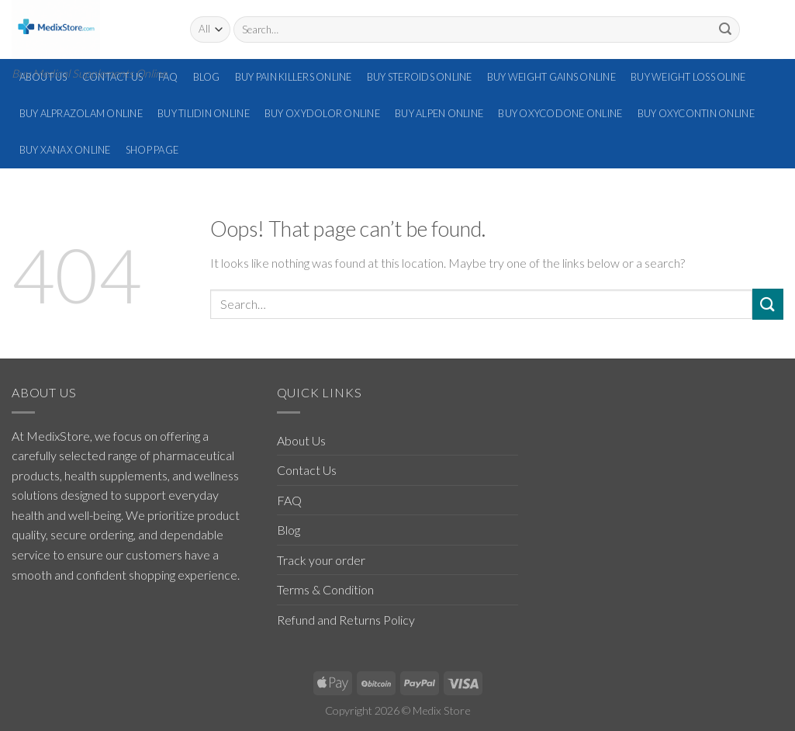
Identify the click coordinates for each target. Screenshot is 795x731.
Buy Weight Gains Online (551, 77)
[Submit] (725, 29)
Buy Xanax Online (65, 150)
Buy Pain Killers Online (293, 77)
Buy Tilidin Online (203, 113)
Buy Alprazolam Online (81, 113)
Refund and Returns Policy (346, 619)
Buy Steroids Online (419, 77)
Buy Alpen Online (439, 113)
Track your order (321, 560)
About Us (301, 440)
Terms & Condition (325, 589)
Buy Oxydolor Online (322, 113)
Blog (206, 77)
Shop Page (152, 150)
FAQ (168, 77)
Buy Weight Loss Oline (688, 77)
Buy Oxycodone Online (560, 113)
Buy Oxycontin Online (696, 113)
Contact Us (307, 470)
